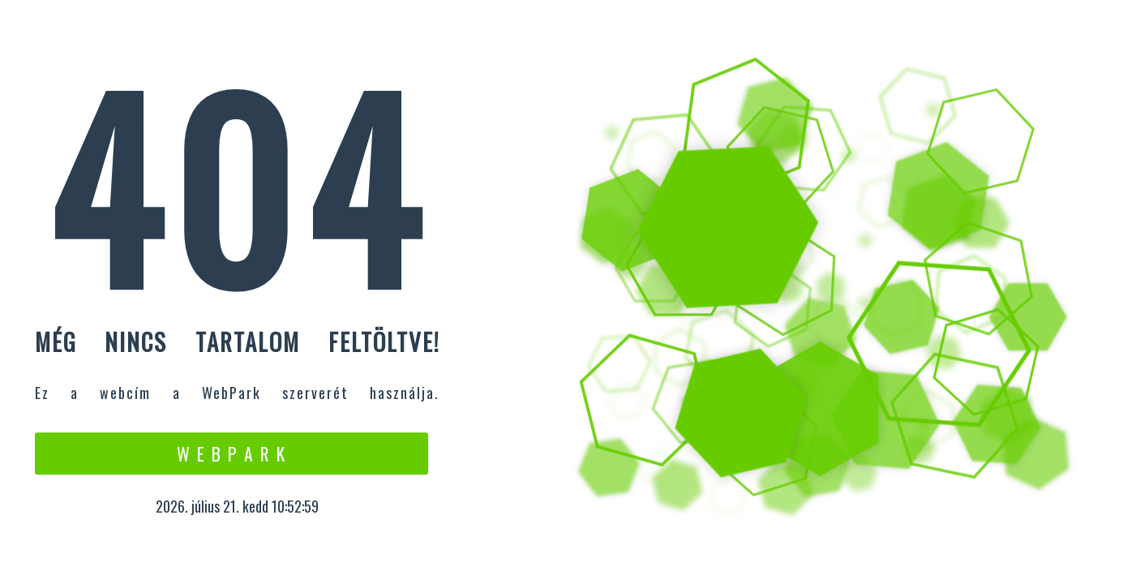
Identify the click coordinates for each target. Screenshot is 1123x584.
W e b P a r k (231, 453)
